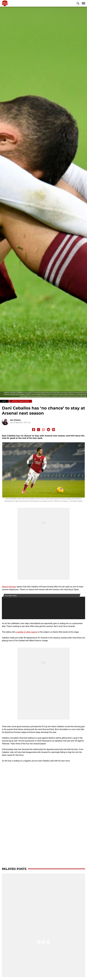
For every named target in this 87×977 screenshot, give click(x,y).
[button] (78, 3)
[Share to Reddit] (48, 429)
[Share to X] (38, 429)
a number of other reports (26, 632)
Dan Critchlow (15, 420)
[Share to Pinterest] (53, 429)
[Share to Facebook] (33, 429)
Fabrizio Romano (9, 587)
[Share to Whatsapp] (43, 429)
